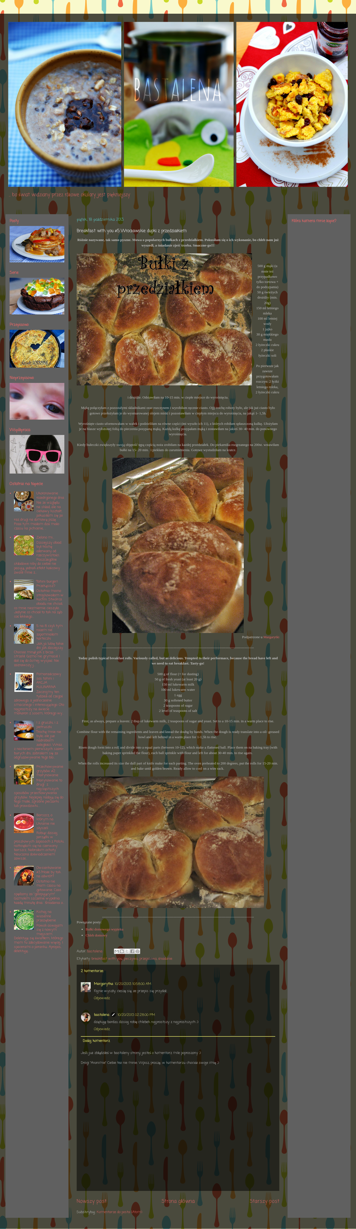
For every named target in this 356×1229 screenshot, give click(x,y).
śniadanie (165, 958)
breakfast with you (106, 958)
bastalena (101, 1015)
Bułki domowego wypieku (105, 929)
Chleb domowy (97, 935)
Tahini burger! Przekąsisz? (47, 584)
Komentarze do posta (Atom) (119, 1212)
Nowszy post (92, 1201)
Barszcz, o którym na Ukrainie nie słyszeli (45, 822)
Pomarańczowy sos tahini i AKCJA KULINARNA (48, 681)
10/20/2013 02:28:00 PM (136, 1015)
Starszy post (264, 1201)
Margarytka (103, 984)
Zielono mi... (45, 537)
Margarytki (271, 637)
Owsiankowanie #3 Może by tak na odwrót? (48, 872)
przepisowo (148, 958)
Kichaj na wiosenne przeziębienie (46, 916)
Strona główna (178, 1201)
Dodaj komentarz (96, 1041)
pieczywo (131, 958)
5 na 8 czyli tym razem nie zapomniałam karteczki (49, 632)
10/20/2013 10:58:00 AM (133, 984)
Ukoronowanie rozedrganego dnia (50, 495)
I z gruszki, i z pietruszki (47, 725)
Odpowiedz (102, 998)
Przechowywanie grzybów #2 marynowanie (49, 771)
